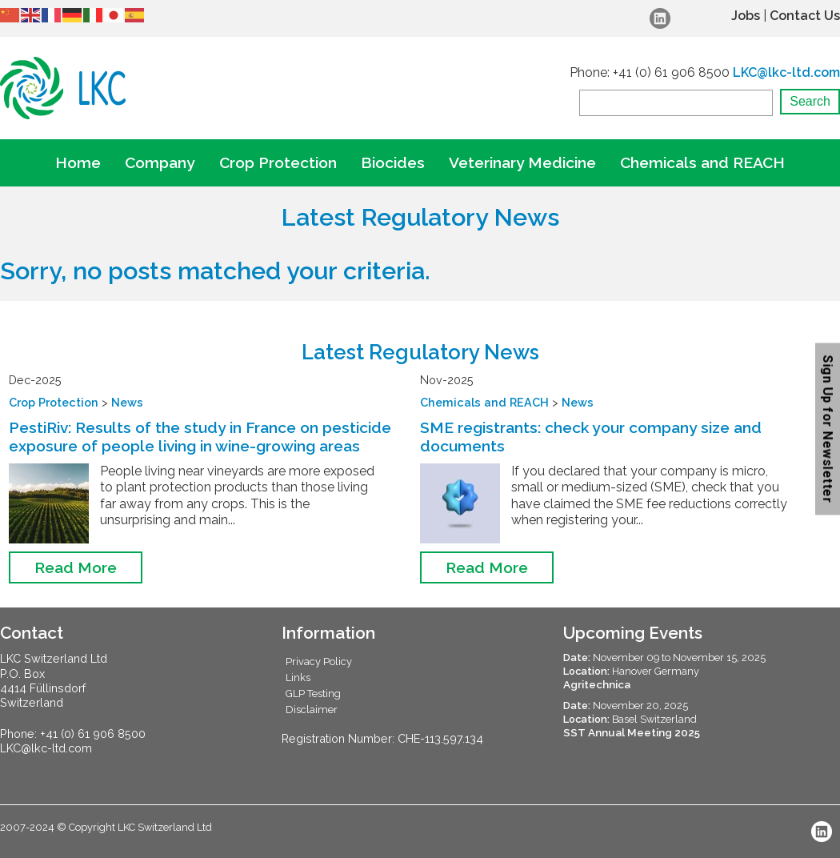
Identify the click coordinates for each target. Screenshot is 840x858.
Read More (75, 567)
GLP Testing (313, 694)
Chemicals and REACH (702, 162)
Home (78, 162)
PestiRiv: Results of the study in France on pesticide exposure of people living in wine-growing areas (200, 437)
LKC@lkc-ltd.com (786, 72)
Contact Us (805, 15)
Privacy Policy (319, 662)
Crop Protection (278, 162)
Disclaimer (312, 710)
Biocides (393, 162)
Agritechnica (596, 684)
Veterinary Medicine (522, 162)
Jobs (745, 15)
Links (298, 678)
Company (160, 162)
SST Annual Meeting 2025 (631, 732)
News (127, 402)
